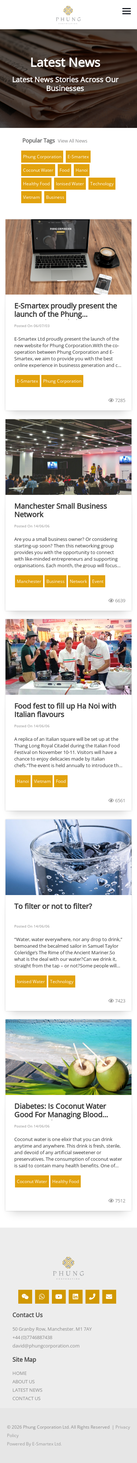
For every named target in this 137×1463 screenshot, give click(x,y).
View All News (72, 140)
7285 (117, 400)
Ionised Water (70, 184)
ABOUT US (23, 1381)
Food (64, 170)
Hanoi (82, 170)
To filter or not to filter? (53, 906)
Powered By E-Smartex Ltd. (34, 1444)
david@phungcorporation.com (46, 1345)
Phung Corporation (42, 156)
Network (78, 581)
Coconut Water (38, 170)
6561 (117, 800)
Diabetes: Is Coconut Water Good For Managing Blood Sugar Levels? (60, 1111)
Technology (102, 184)
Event (97, 581)
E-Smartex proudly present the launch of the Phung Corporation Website (65, 311)
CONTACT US (26, 1398)
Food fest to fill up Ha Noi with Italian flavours (65, 710)
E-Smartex (78, 156)
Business (55, 197)
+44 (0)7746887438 (32, 1337)
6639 (117, 600)
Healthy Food (36, 184)
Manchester (29, 581)
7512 (117, 1200)
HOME (19, 1373)
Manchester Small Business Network (60, 510)
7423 (117, 1000)
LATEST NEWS (27, 1390)
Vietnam (31, 197)
